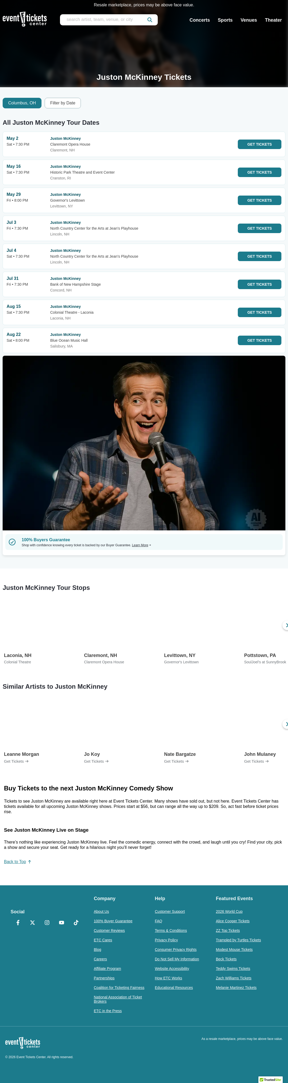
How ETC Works (168, 978)
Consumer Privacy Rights (176, 949)
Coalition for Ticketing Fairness (119, 987)
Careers (100, 959)
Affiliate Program (107, 968)
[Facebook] (18, 923)
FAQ (158, 921)
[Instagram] (47, 923)
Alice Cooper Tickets (233, 921)
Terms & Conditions (171, 930)
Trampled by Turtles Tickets (238, 940)
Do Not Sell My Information (177, 959)
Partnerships (104, 978)
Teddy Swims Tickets (233, 968)
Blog (97, 949)
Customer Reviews (109, 930)
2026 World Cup (229, 911)
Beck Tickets (226, 959)
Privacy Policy (166, 940)
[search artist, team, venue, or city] (109, 19)
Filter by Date (62, 103)
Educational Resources (174, 987)
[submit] (150, 20)
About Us (101, 911)
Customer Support (170, 911)
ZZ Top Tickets (228, 930)
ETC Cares (103, 940)
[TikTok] (76, 923)
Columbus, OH (22, 103)
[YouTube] (61, 923)
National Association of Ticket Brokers (118, 999)
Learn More (141, 545)
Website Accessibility (172, 968)
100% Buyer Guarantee (113, 921)
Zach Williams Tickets (234, 978)
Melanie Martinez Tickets (236, 987)
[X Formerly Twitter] (32, 923)
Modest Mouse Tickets (234, 949)
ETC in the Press (108, 1011)
